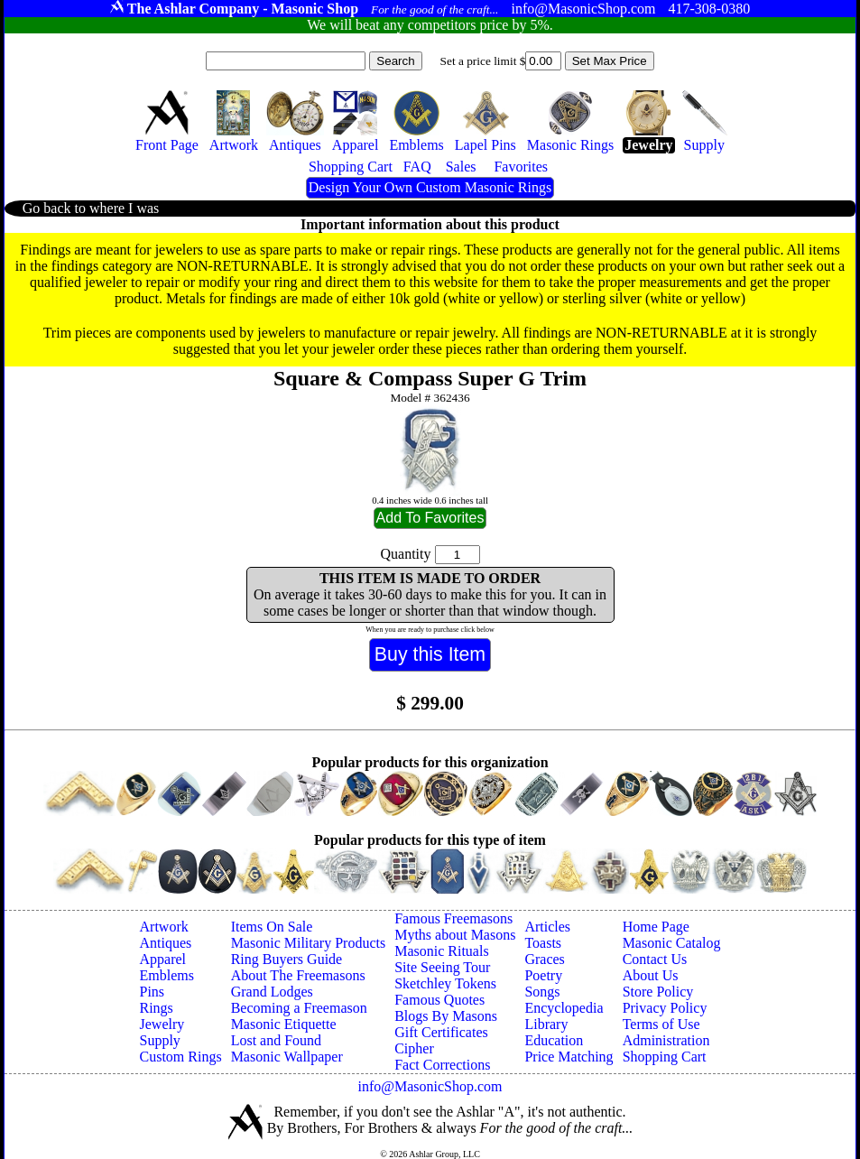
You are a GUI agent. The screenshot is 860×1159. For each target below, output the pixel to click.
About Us (651, 975)
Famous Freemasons (453, 918)
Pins (152, 991)
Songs (541, 991)
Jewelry (162, 1024)
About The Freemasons (298, 975)
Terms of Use (661, 1024)
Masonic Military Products (308, 942)
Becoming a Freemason (299, 1007)
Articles (547, 926)
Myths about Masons (454, 934)
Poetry (543, 975)
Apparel (163, 959)
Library (546, 1024)
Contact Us (655, 959)
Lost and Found (276, 1040)
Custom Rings (181, 1056)
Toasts (542, 942)
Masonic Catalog (672, 942)
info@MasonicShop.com (429, 1086)
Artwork (164, 926)
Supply (160, 1040)
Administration (666, 1040)
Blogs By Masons (445, 1016)
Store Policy (658, 991)
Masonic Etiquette (284, 1024)
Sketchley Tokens (445, 983)
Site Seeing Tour (442, 967)
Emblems (167, 975)
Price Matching (568, 1056)
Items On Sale (272, 926)
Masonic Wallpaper (287, 1056)
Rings (156, 1007)
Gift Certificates (441, 1032)
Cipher (414, 1048)
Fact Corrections (442, 1064)
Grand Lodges (272, 991)
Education (553, 1040)
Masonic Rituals (441, 951)
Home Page (656, 926)
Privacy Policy (665, 1007)
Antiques (166, 942)
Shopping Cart (665, 1056)
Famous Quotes (439, 999)
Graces (544, 959)
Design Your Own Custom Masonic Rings (430, 187)
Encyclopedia (563, 1007)
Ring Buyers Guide (287, 959)
